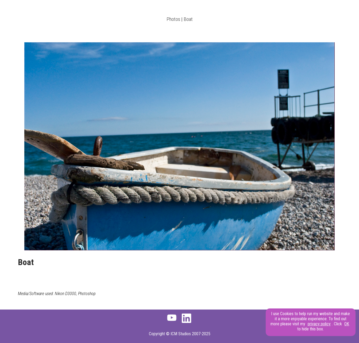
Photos (173, 19)
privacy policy (319, 323)
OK (346, 323)
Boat (188, 19)
